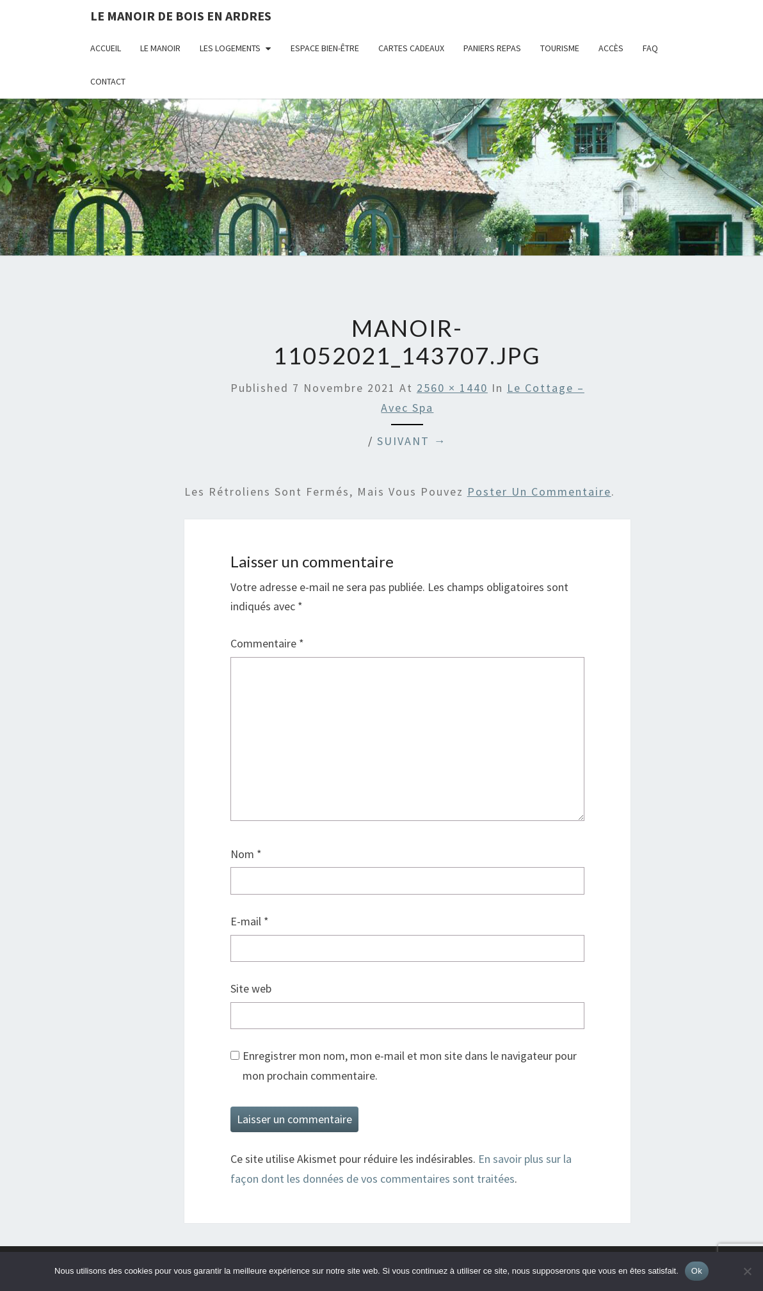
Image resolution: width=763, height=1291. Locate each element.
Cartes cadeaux (411, 48)
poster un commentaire (539, 491)
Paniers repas (492, 48)
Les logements (230, 48)
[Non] (747, 1271)
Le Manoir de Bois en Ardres (180, 16)
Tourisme (559, 48)
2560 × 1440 (452, 387)
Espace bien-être (325, 48)
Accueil (105, 48)
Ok (696, 1271)
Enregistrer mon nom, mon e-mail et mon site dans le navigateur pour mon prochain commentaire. (410, 1065)
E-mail (249, 921)
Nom (246, 854)
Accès (610, 48)
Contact (107, 81)
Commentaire (267, 643)
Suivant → (411, 441)
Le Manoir (160, 48)
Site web (250, 988)
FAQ (650, 48)
